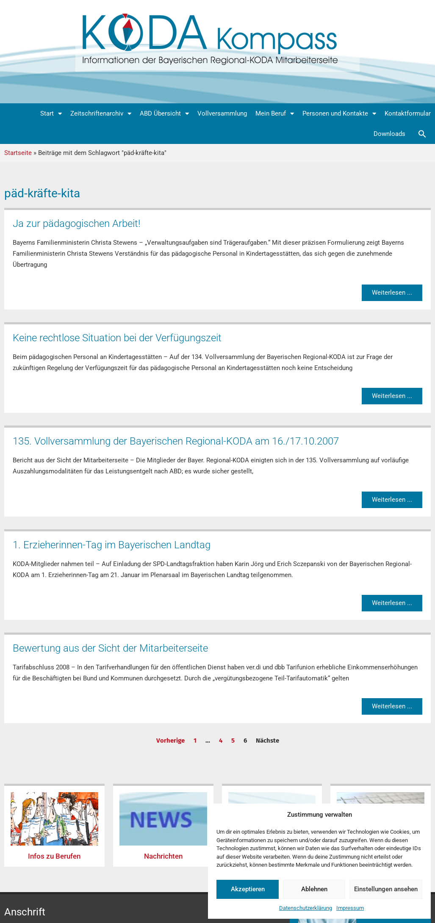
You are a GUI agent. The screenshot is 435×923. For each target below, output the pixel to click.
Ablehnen (314, 889)
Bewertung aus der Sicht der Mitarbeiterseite (110, 648)
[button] (422, 134)
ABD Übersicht (164, 113)
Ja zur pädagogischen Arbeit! (76, 223)
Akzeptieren (248, 889)
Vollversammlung (222, 113)
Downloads (389, 134)
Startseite (18, 153)
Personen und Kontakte (339, 113)
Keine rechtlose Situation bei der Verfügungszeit (117, 338)
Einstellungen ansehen (386, 889)
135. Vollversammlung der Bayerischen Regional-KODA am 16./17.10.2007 (176, 441)
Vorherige (170, 740)
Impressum (350, 908)
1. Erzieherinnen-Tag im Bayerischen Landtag (112, 545)
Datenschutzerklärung (305, 908)
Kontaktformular (408, 113)
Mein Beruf (274, 113)
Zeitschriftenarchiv (100, 113)
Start (51, 113)
